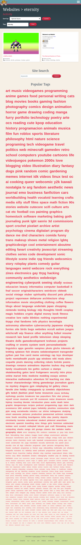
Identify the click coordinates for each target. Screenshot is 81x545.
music (16, 91)
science (53, 139)
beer (7, 525)
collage (48, 438)
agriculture (58, 516)
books (33, 101)
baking (59, 216)
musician (20, 520)
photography (16, 107)
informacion (23, 478)
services (9, 440)
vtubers (27, 435)
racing (48, 469)
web (22, 150)
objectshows (63, 389)
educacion (12, 286)
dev (53, 429)
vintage (18, 294)
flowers (68, 302)
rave (20, 522)
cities (10, 522)
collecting (39, 362)
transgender (66, 351)
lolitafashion (48, 522)
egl (19, 471)
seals (59, 512)
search (28, 460)
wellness (16, 486)
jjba (51, 484)
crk (48, 505)
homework (68, 471)
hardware (9, 458)
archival (11, 518)
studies (33, 520)
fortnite (58, 362)
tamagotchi (15, 522)
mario (70, 426)
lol (50, 386)
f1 (36, 460)
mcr (69, 440)
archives (46, 490)
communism (63, 408)
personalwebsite (56, 344)
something (28, 507)
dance (10, 235)
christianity (11, 420)
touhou (55, 365)
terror (23, 507)
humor (9, 382)
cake (68, 522)
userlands (6, 58)
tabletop (29, 450)
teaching (54, 379)
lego (21, 445)
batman (8, 484)
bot (21, 486)
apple (47, 499)
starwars (41, 438)
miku (70, 453)
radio (25, 317)
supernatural (57, 453)
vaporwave (22, 298)
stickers (70, 438)
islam (17, 516)
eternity (12, 60)
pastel (61, 443)
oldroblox (53, 516)
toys (58, 355)
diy (67, 230)
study (57, 282)
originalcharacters (32, 290)
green (46, 460)
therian (35, 448)
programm (54, 522)
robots (49, 362)
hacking (53, 273)
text (11, 467)
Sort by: (6, 18)
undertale (40, 306)
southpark (16, 448)
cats (71, 96)
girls (50, 423)
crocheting (42, 497)
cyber (44, 445)
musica (64, 128)
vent (16, 426)
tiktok (19, 456)
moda (61, 358)
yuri (32, 399)
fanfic (9, 358)
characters (36, 235)
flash (7, 435)
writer (26, 490)
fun (16, 134)
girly (64, 463)
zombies (42, 516)
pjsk (8, 411)
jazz (64, 438)
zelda (21, 505)
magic (9, 313)
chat (16, 321)
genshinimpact (38, 482)
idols (66, 497)
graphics (55, 211)
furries (10, 329)
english (70, 365)
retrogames (9, 482)
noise (52, 399)
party (39, 501)
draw (24, 463)
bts (22, 443)
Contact (65, 541)
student (42, 420)
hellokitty (42, 408)
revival (50, 493)
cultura (51, 471)
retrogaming (59, 445)
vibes (66, 520)
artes (12, 484)
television (45, 337)
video (26, 166)
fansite (9, 389)
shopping (60, 306)
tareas (7, 503)
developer (67, 355)
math (53, 202)
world (35, 465)
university (46, 482)
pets (60, 294)
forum (15, 453)
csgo (62, 522)
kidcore (59, 463)
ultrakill (32, 499)
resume (66, 333)
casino (42, 522)
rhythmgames (43, 495)
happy (41, 514)
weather (51, 456)
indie (32, 259)
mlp (40, 310)
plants (32, 263)
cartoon (45, 369)
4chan (58, 522)
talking (58, 492)
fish (28, 351)
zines (10, 273)
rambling (69, 505)
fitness (64, 313)
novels (70, 399)
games (28, 60)
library (52, 475)
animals (50, 128)
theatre (10, 340)
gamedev (52, 150)
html (29, 139)
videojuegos (16, 160)
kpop (40, 123)
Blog (33, 541)
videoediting (48, 448)
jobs (69, 499)
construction (15, 443)
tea (56, 443)
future (64, 495)
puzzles (20, 396)
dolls (18, 340)
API (38, 541)
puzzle (31, 358)
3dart (51, 490)
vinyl (20, 512)
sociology (18, 473)
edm (51, 467)
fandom (40, 187)
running (68, 414)
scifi (47, 207)
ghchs (56, 348)
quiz (48, 510)
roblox (25, 134)
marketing (44, 216)
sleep (56, 337)
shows (32, 240)
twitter (41, 490)
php (31, 514)
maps (33, 460)
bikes (30, 490)
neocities (57, 486)
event (29, 440)
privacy (65, 396)
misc (37, 423)
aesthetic (55, 187)
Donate (22, 541)
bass (18, 514)
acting (60, 440)
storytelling (36, 302)
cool (31, 244)
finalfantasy (39, 503)
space (44, 202)
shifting (59, 510)
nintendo (11, 310)
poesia (23, 525)
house (62, 497)
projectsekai (63, 514)
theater (8, 448)
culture (56, 207)
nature (40, 139)
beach (7, 516)
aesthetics (31, 277)
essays (54, 376)
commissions (63, 221)
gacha (15, 482)
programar (37, 445)
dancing (28, 362)
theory (58, 490)
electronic (10, 423)
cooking (16, 182)
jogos (33, 408)
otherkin (36, 453)
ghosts (69, 482)
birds (23, 329)
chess (64, 386)
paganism (61, 507)
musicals (24, 399)
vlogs (39, 512)
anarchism (62, 420)
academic (61, 475)
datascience (34, 501)
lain (20, 337)
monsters (17, 450)
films (34, 202)
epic (65, 440)
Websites (11, 9)
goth (68, 216)
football (22, 211)
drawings (11, 365)
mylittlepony (59, 505)
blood (63, 492)
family (9, 369)
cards (54, 493)
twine (66, 402)
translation (34, 443)
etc (13, 211)
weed (35, 450)
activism (59, 414)
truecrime (21, 453)
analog (62, 478)
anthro (33, 512)
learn (69, 458)
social (9, 294)
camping (32, 493)
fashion (59, 101)
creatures (38, 510)
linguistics (11, 348)
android (26, 408)
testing (22, 310)
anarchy (20, 482)
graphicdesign (16, 244)
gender (62, 518)
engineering (14, 282)
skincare (52, 458)
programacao (48, 480)
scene (23, 259)
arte (66, 117)
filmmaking (61, 426)
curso (29, 463)
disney (11, 495)
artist (55, 226)
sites (51, 482)
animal (31, 495)
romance (21, 365)
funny (62, 235)
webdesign (48, 277)
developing (69, 510)
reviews (67, 282)
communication (14, 503)
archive (45, 226)
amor (25, 432)
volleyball (31, 426)
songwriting (16, 518)
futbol (57, 333)
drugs (56, 471)
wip (21, 333)
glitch (59, 482)
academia (32, 471)
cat (8, 211)
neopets (70, 503)
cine (14, 445)
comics (35, 107)
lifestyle (11, 259)
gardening (58, 171)
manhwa (48, 453)
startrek (45, 493)
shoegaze (56, 501)
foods (14, 417)
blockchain (44, 471)
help (66, 432)
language (27, 306)
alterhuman (31, 478)
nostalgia (13, 187)
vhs (17, 465)
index (35, 522)
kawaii (66, 182)
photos (68, 294)
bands (61, 471)
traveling (18, 402)
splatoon (20, 351)
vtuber (28, 294)
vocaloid (44, 197)
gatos (25, 372)
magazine (51, 486)
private (34, 514)
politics (12, 150)
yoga (26, 443)
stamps (57, 369)
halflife (16, 512)
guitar (55, 263)
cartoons (60, 155)
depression (16, 467)
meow (57, 393)
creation (16, 480)
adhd (14, 514)
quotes (31, 482)
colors (17, 478)
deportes (45, 365)
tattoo (62, 490)
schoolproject (9, 488)
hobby (23, 389)
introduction (37, 402)
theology (35, 490)
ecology (71, 460)
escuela (42, 443)
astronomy (12, 325)
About (15, 541)
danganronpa (20, 405)
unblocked (68, 423)
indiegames (55, 411)
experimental (59, 317)
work (42, 344)
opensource (21, 460)
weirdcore (50, 290)
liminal (25, 497)
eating (37, 475)
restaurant (64, 458)
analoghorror (13, 497)
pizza (69, 372)
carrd (28, 355)
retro (65, 150)
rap (53, 355)
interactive (11, 379)
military (46, 514)
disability (48, 503)
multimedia (58, 448)
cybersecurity (42, 325)
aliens (68, 358)
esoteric (26, 488)
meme (35, 355)
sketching (67, 478)
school (11, 155)
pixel (31, 393)
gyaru (71, 382)
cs (54, 490)
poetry (56, 117)
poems (66, 362)
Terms (57, 541)
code (31, 254)
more (21, 518)
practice (66, 480)
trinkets (34, 467)
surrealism (52, 460)
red (65, 522)
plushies (52, 408)
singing (68, 325)
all (73, 348)
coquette (10, 362)
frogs (63, 473)
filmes (36, 469)
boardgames (34, 417)
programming (56, 91)
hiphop (9, 402)
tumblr (34, 438)
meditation (52, 497)
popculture (45, 396)
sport (10, 226)
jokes (7, 512)
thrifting (37, 478)
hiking (36, 382)
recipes (31, 405)
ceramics (38, 493)
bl (30, 438)
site (17, 329)
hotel (14, 516)
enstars (33, 456)
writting (63, 486)
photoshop (44, 512)
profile (34, 337)
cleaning (14, 469)
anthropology (25, 484)
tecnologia (55, 321)
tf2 (36, 399)
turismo (58, 460)
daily (23, 522)
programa (67, 475)
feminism (57, 423)
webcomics (63, 259)
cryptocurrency (10, 478)
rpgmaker (31, 480)
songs (28, 429)
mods (41, 480)
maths (68, 429)
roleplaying (42, 386)
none (8, 417)
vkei (59, 396)
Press (44, 541)
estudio (32, 484)
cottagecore (29, 522)
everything (61, 268)
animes (63, 376)
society (26, 482)
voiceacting (50, 501)
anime (11, 96)
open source (37, 536)
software (29, 216)
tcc (23, 450)
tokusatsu (8, 520)
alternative (26, 325)
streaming (65, 249)
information (13, 302)
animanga (49, 465)
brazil (7, 475)
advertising (68, 492)
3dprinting (24, 471)
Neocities (28, 536)
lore (19, 317)
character (45, 488)
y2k (57, 182)
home (38, 393)
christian (43, 478)
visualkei (39, 505)
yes (64, 448)
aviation (55, 480)
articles (69, 495)
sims (44, 503)
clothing (49, 302)
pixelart (32, 226)
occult (51, 329)
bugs (31, 329)
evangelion (20, 497)
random (30, 171)
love (59, 160)
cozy (14, 456)
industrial (36, 495)
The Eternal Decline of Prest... (51, 56)
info (34, 321)
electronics (23, 273)
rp (43, 389)
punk (26, 221)
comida (51, 235)
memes (12, 176)
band (26, 337)
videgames (28, 525)
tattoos (29, 467)
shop (61, 298)
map (67, 516)
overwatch (32, 510)
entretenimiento (54, 507)
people (33, 458)
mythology (52, 60)
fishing (53, 469)
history (12, 128)
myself (9, 399)
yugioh (58, 518)
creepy (54, 438)
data (67, 379)
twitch (14, 393)
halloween (41, 465)
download (11, 512)
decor (47, 497)
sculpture (35, 473)
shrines (20, 499)
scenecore (43, 399)
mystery (14, 386)
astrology (45, 355)
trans (9, 240)
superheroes (20, 490)
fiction (63, 202)
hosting (72, 522)
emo (22, 192)
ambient (49, 478)
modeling (19, 463)
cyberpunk (32, 282)
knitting (10, 351)
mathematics (25, 379)
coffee (59, 302)
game (22, 112)
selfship (23, 501)
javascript (49, 249)
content (43, 499)
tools (60, 438)
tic (36, 512)
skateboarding (13, 372)
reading (19, 123)
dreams (35, 351)
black (52, 510)
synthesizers (9, 499)
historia (12, 463)
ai (7, 182)
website (23, 207)
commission (18, 510)
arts (66, 207)
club (10, 516)
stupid (7, 522)
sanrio (42, 221)
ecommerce (11, 408)
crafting (10, 344)
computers (27, 155)
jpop (61, 432)
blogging (13, 166)
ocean (16, 399)
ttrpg (42, 273)
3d (50, 221)
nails (54, 488)
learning (58, 197)
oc (71, 176)
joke (23, 510)
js (30, 448)
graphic (9, 405)
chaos (51, 499)
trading (29, 453)
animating (54, 512)
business (35, 192)
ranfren (57, 514)
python (9, 355)
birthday (65, 393)
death (59, 402)
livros (36, 480)
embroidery (27, 505)
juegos (69, 329)
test (65, 176)
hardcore (49, 473)
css (32, 211)
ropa (13, 465)
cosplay (68, 310)
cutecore (36, 207)
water (64, 482)
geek (56, 510)
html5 (58, 310)
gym (32, 386)
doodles (45, 505)
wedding (25, 475)
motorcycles (13, 520)
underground (52, 518)
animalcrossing (40, 507)
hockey (62, 467)
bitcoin (41, 426)
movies (20, 101)
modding (44, 376)
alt (18, 445)
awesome (16, 414)
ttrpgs (9, 321)
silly (19, 202)
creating (44, 501)
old (33, 429)
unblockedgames (18, 495)
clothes (11, 254)
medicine (33, 376)
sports (37, 134)
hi (8, 463)
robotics (34, 411)
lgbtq (64, 240)
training (30, 497)
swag (13, 411)
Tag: (4, 24)
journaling (13, 221)
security (54, 372)
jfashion (23, 393)
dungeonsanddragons (49, 520)
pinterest (51, 420)
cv (57, 469)
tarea (12, 505)
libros (67, 445)
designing (31, 432)
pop (56, 456)
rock (49, 268)
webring (50, 514)
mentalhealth (20, 358)
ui (36, 520)
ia (25, 522)
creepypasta (34, 389)
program (57, 230)
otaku (67, 490)
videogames (33, 91)
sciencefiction (44, 475)
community (14, 277)
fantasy (67, 166)
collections (61, 520)
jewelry (55, 417)
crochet (20, 226)
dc (60, 456)
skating (65, 456)
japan (50, 306)
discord (52, 294)
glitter (7, 518)
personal (45, 96)
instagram (22, 493)
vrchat (33, 507)
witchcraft (12, 333)
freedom (13, 460)
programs (66, 484)
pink (19, 171)
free (22, 355)
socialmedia (22, 411)
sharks (20, 429)
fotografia (9, 450)
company (17, 484)
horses (65, 450)
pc (58, 432)
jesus (67, 443)
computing (11, 429)
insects (71, 456)
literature (51, 134)
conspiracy (29, 469)
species (60, 480)
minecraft (35, 150)
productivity (69, 518)
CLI (28, 541)
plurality (9, 445)
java (26, 438)
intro (62, 372)
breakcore (30, 396)
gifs (8, 393)
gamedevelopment (34, 340)
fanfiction (52, 192)
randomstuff (40, 520)
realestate (52, 432)
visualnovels (20, 369)
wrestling (22, 417)
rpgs (60, 405)
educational (31, 420)
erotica (55, 484)
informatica (36, 286)
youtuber (8, 501)
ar (19, 516)
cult (66, 507)
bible (7, 467)
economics (26, 458)
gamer (59, 450)
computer (50, 286)
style (72, 408)
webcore (38, 268)
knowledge (69, 473)
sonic (61, 254)
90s (71, 202)
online (9, 376)
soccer (16, 290)
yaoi (16, 355)
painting (42, 211)
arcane (23, 516)
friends (48, 259)
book (56, 313)
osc (62, 379)
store (19, 432)
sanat (38, 514)
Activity (7, 14)
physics (43, 321)
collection (28, 445)
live (22, 488)
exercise (8, 505)
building (26, 495)
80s (38, 432)
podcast (40, 405)
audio (53, 402)
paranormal (48, 414)
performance (51, 495)
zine (16, 389)
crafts (69, 197)
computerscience (50, 440)
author (24, 467)
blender (26, 402)
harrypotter (68, 488)
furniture (56, 467)
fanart (21, 249)
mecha (70, 516)
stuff (26, 202)
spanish (20, 423)
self (68, 514)
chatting (69, 469)
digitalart (42, 230)
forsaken (44, 486)
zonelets (50, 389)
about (17, 306)
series (22, 254)
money (47, 313)
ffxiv (54, 396)
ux (47, 484)
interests (66, 348)
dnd (24, 235)
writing (47, 60)
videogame (44, 144)
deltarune (35, 298)
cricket (16, 458)
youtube (45, 155)
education (53, 123)
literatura (70, 465)
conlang (60, 484)
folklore (24, 503)
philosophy (15, 139)
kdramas (70, 507)
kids (58, 488)
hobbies (19, 313)
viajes (33, 503)
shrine (46, 411)
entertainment (46, 244)
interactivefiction (15, 501)
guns (62, 488)
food (33, 96)
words (38, 522)
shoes (65, 453)
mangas (68, 486)
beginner (26, 518)
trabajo (37, 516)
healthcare (62, 469)
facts (11, 507)
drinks (63, 516)
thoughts (48, 310)
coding (49, 112)
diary (56, 166)
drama (8, 460)
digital (38, 313)
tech (30, 144)
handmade (26, 499)
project (10, 298)
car (40, 411)
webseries (39, 488)
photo (49, 348)
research (11, 337)
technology (40, 117)
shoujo (70, 520)
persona (50, 445)
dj (6, 463)
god (47, 426)
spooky (29, 503)
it (71, 286)
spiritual (44, 510)
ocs (9, 123)
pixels (19, 362)
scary (12, 473)
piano (46, 402)
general (32, 475)
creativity (34, 249)
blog (9, 101)
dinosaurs (9, 438)
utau (49, 417)
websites (40, 329)
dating (7, 495)
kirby (38, 463)
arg (29, 187)
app (38, 358)
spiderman (37, 499)
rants (7, 493)
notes (7, 497)
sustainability (9, 486)
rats (23, 473)
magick (7, 507)
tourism (46, 467)
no (7, 386)
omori (8, 414)
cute (30, 123)
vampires (40, 348)
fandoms (26, 321)
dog (62, 365)
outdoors (44, 432)
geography (11, 432)
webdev (60, 429)
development (46, 254)
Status (50, 541)
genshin (29, 348)
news (68, 187)
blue (22, 435)
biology (31, 310)
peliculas (64, 435)
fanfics (56, 520)
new (20, 503)
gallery (56, 386)
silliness (17, 505)
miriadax (37, 484)
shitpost (72, 490)
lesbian (9, 426)
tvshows (51, 340)
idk (35, 176)
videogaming (10, 471)
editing (11, 249)
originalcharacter (63, 499)
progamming (51, 405)
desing (47, 507)
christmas (28, 516)
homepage (39, 458)
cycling (39, 486)
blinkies (34, 317)
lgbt (33, 221)
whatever (70, 448)
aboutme (64, 244)
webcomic (44, 182)
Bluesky (52, 536)
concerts (72, 501)
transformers (19, 438)
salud (57, 458)
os (61, 495)
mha (35, 518)
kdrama (68, 467)
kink (23, 512)
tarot (32, 372)
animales (42, 469)
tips (29, 518)
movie (24, 302)
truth (11, 480)
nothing (45, 317)
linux (56, 176)
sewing (47, 282)
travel (59, 144)
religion (53, 240)
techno (8, 456)
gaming (45, 101)
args (40, 448)
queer (29, 182)
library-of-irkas (46, 58)
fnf (46, 379)
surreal (38, 471)
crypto (29, 313)
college (46, 435)
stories (11, 207)
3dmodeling (14, 435)
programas (25, 448)
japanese (57, 325)
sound (43, 463)
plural (12, 475)
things (44, 423)
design (48, 107)
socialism (65, 460)
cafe (34, 440)
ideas (20, 465)
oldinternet (11, 525)
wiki (54, 358)
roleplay (21, 263)
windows (46, 358)
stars (66, 405)
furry (10, 117)
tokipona (33, 516)
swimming (70, 463)
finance (28, 333)
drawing (35, 112)
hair (56, 475)
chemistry (22, 440)
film (9, 134)
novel (8, 443)
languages (13, 268)
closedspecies (28, 465)
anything (47, 333)
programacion (31, 128)
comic (43, 171)
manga (61, 112)
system (33, 344)
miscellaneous (28, 512)
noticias (13, 490)
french (55, 499)
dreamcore (61, 399)
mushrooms (25, 520)
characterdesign (23, 382)
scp (54, 514)
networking (18, 475)
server (71, 480)
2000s (50, 160)
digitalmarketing (51, 463)
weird (26, 268)
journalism (61, 382)
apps (20, 348)
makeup (20, 240)
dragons (24, 386)
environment (55, 435)
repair (64, 505)
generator (46, 518)
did (16, 471)
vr (17, 344)
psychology (14, 230)
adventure (38, 379)
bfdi (20, 408)
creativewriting (9, 514)
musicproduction (64, 501)
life (71, 155)
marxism (11, 510)
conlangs (66, 512)
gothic (36, 369)
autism (60, 329)
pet (32, 518)
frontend (15, 499)
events (24, 344)
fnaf (8, 290)
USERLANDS (7, 56)
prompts (28, 501)
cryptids (43, 484)
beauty (24, 286)
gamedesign (47, 382)
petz (64, 465)
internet (25, 176)
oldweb (62, 290)
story (9, 263)
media (10, 202)
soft (21, 480)
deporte (64, 417)
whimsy (8, 465)
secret (41, 518)
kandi (33, 463)
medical (9, 453)
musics (49, 512)
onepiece (32, 488)
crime (17, 493)
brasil (40, 435)
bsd (20, 458)
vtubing (21, 514)
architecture (50, 298)
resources (47, 393)
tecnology (59, 503)
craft (52, 426)
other (38, 333)
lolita (43, 417)
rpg (39, 259)
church (58, 497)
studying (66, 411)
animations (34, 365)
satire (65, 503)
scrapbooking (17, 507)
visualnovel (55, 478)
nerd (54, 465)
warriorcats (50, 443)
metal (42, 240)
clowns (47, 429)
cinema (29, 230)
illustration (41, 166)
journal (12, 192)
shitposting (21, 469)
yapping (57, 495)
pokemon (35, 160)
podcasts (41, 450)
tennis (7, 473)
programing (16, 144)
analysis (8, 469)
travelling (29, 423)
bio (30, 369)
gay (35, 273)
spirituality (39, 294)
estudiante (26, 456)
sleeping (65, 337)
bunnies (21, 420)
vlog (41, 453)
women (28, 473)
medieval (17, 488)
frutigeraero (42, 372)
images (34, 435)
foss (73, 482)
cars (64, 192)
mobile (59, 473)
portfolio (22, 117)
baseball (40, 440)
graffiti (55, 482)
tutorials (25, 480)
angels (46, 458)
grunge (39, 429)
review (34, 486)
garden (8, 490)
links (24, 376)
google (29, 486)
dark (72, 405)
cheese (64, 510)
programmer (50, 450)
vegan (71, 514)
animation (63, 107)
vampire (12, 493)
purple (7, 480)
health (32, 197)
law (37, 396)
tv (24, 187)
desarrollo (26, 514)
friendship (42, 473)
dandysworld (17, 525)
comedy (44, 263)
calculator (33, 505)
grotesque (17, 60)
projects (63, 340)
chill (54, 473)
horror (11, 112)
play (28, 493)
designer (54, 503)
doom (71, 432)
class (50, 488)
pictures (26, 414)
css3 (24, 486)
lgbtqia (40, 460)
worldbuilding (16, 197)
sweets (27, 510)
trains (15, 440)
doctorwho (47, 516)
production (37, 414)
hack (7, 510)
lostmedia (35, 497)
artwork (59, 465)
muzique (23, 60)
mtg (62, 512)
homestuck (14, 216)
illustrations (71, 497)
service (40, 467)
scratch (22, 426)
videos (45, 176)
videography (42, 456)
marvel (17, 376)
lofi (29, 520)
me (18, 235)
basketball (63, 286)
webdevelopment (49, 351)
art (44, 60)
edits (38, 518)
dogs (10, 171)
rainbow (52, 505)
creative (10, 317)
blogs (9, 306)
